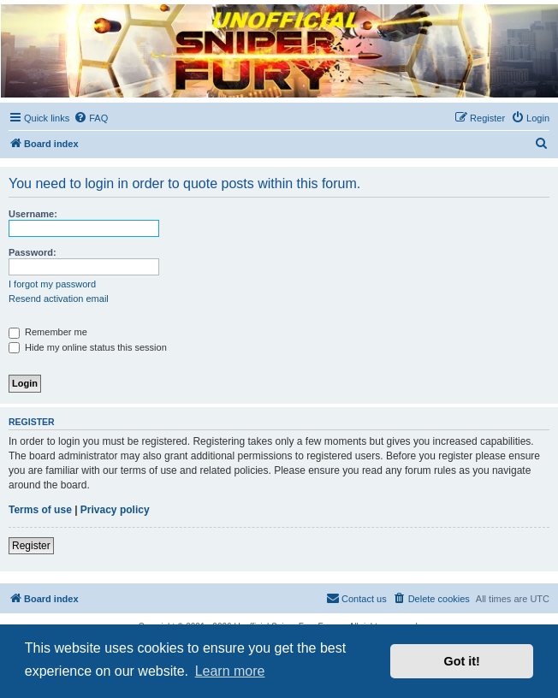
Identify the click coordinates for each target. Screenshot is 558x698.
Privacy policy (115, 510)
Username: (33, 214)
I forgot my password (52, 284)
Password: (32, 252)
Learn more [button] (230, 671)
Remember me (48, 332)
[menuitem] (91, 118)
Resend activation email (59, 298)
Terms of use (40, 510)
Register (31, 546)
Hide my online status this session (88, 347)
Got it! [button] (462, 661)
